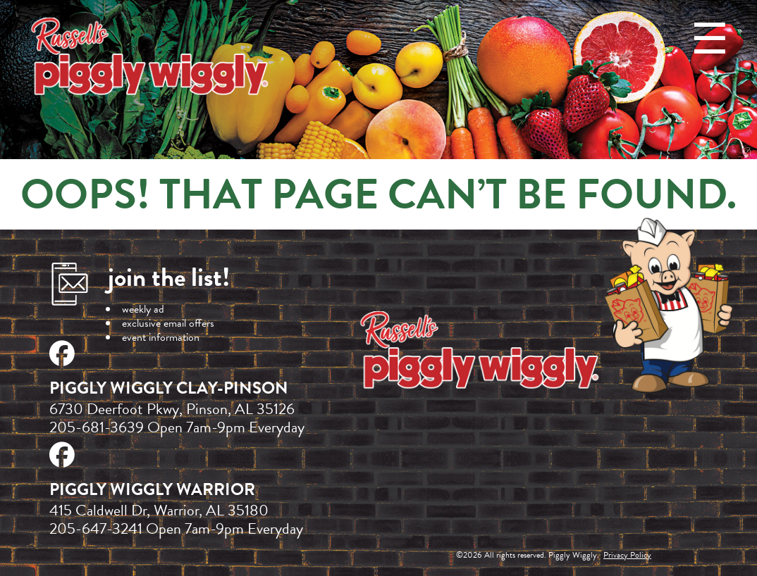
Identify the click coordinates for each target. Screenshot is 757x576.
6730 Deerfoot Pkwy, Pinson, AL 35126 (172, 408)
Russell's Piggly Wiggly (151, 59)
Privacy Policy (627, 555)
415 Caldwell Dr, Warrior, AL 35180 (159, 510)
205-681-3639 (96, 427)
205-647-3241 (95, 528)
